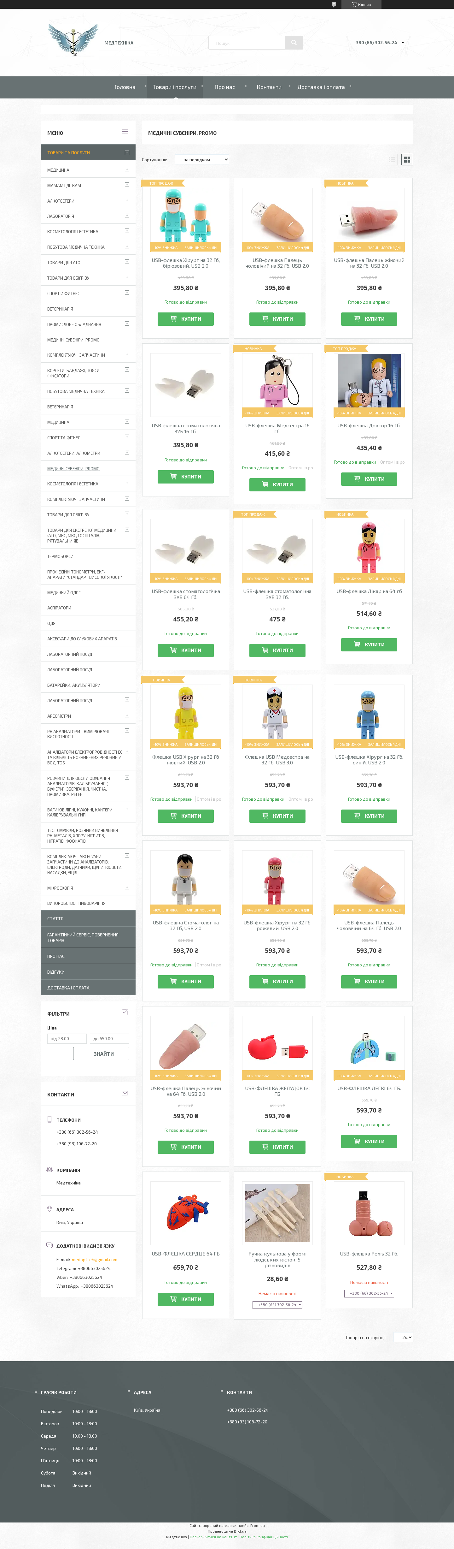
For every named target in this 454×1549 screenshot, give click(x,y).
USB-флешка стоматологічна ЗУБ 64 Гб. (186, 594)
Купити (191, 319)
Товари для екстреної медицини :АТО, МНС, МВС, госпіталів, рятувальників (81, 535)
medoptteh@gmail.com (94, 1259)
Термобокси (60, 556)
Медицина (58, 170)
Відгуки (56, 972)
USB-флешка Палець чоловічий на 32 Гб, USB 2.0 (277, 263)
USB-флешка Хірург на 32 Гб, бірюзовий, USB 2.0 (186, 263)
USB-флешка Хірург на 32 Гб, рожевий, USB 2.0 (277, 925)
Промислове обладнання (74, 324)
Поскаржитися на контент (213, 1536)
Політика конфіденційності (264, 1536)
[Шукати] (294, 42)
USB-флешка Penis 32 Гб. (369, 1253)
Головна (125, 86)
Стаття (55, 918)
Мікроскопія (60, 888)
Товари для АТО (63, 262)
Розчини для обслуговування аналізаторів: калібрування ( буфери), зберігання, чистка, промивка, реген (78, 786)
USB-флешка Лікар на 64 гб (369, 591)
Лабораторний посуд (69, 700)
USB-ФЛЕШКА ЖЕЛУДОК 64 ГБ (277, 1091)
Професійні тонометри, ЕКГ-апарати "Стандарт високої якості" (84, 574)
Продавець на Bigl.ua (227, 1531)
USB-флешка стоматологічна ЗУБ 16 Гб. (186, 428)
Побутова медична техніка (76, 247)
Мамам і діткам (64, 185)
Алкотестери (60, 201)
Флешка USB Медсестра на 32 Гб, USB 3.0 (277, 759)
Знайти (104, 1054)
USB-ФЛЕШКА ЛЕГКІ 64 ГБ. (369, 1088)
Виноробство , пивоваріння (76, 903)
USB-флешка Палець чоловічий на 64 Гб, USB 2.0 (369, 925)
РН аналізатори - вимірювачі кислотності (78, 734)
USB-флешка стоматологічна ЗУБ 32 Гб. (277, 594)
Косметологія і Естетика (72, 231)
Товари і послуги (174, 86)
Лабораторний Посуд (69, 654)
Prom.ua (257, 1525)
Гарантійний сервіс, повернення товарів (83, 937)
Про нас (224, 86)
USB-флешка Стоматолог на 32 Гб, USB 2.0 (186, 925)
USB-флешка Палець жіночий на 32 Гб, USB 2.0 (369, 263)
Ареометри (59, 716)
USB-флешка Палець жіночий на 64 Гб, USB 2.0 (185, 1091)
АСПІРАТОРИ (59, 607)
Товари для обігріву (68, 278)
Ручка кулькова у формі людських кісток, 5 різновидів (277, 1259)
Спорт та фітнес (63, 437)
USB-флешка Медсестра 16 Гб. (277, 428)
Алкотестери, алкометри (73, 453)
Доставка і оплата (321, 86)
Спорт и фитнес (63, 293)
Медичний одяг (63, 592)
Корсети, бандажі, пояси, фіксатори (74, 373)
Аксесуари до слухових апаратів (82, 638)
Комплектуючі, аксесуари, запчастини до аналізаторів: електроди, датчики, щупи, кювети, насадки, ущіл (84, 864)
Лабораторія (60, 216)
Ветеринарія (60, 309)
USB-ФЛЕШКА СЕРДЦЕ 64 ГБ (186, 1253)
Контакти (269, 86)
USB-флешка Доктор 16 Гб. (369, 425)
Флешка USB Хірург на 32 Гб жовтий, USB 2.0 (185, 759)
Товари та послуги (68, 152)
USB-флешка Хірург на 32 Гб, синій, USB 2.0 (369, 759)
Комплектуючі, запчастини (76, 355)
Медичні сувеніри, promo (73, 339)
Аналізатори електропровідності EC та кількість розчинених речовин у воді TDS (84, 757)
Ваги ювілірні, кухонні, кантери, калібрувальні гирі (80, 812)
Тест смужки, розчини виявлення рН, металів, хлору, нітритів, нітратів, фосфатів (82, 836)
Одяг (52, 623)
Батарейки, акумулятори (74, 685)
